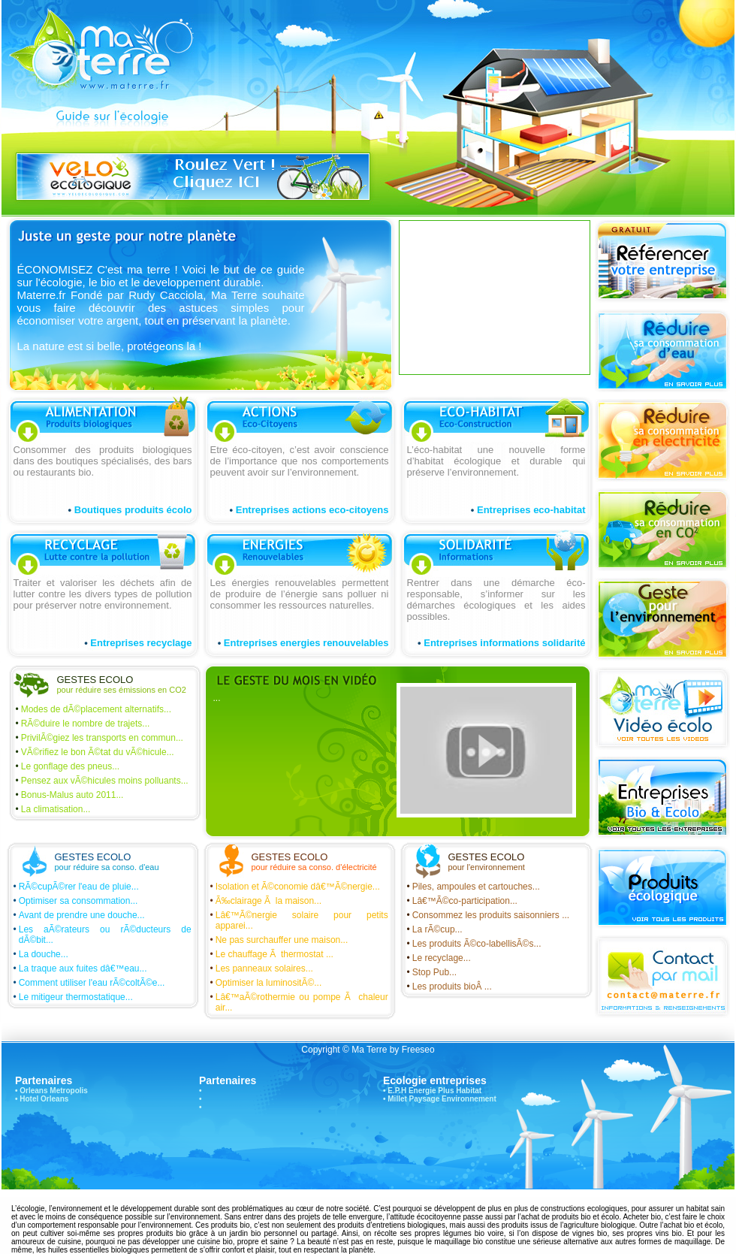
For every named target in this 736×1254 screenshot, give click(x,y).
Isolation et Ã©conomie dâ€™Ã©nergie (294, 886)
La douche (40, 954)
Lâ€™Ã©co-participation (461, 901)
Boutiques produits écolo (133, 509)
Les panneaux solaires (261, 968)
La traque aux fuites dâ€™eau (79, 968)
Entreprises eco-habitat (531, 509)
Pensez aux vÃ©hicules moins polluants (101, 780)
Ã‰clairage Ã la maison (265, 901)
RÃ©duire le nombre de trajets (82, 723)
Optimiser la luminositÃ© (265, 983)
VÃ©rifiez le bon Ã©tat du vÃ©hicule (94, 752)
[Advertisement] (487, 296)
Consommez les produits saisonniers (487, 915)
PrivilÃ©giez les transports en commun (98, 738)
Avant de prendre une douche (78, 915)
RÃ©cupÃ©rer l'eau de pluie (75, 886)
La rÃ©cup (433, 929)
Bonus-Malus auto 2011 (68, 795)
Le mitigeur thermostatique (72, 997)
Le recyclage (437, 958)
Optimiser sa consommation (75, 901)
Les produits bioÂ (448, 986)
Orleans (33, 1090)
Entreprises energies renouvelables (306, 642)
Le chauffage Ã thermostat (271, 954)
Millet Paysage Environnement (442, 1099)
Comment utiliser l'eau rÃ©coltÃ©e (88, 983)
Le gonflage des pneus (66, 766)
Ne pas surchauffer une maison (278, 940)
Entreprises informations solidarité (504, 642)
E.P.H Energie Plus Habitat (434, 1090)
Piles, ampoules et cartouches (472, 886)
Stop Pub (430, 972)
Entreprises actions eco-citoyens (312, 509)
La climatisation (52, 809)
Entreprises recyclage (141, 642)
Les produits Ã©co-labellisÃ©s (473, 943)
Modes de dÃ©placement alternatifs (92, 709)
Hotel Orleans (44, 1099)
